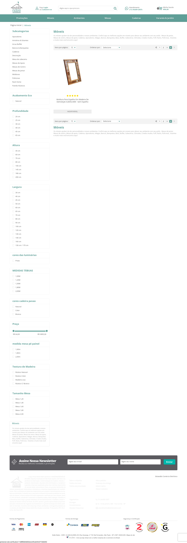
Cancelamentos (75, 505)
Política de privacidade (77, 486)
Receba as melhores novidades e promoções (37, 463)
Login (46, 7)
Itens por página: (61, 47)
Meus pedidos (101, 480)
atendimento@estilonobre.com (109, 508)
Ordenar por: (95, 47)
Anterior (156, 47)
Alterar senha (101, 486)
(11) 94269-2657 (134, 9)
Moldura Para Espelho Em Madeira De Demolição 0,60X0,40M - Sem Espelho (72, 100)
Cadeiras (136, 18)
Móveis (50, 18)
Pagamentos (74, 499)
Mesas (108, 18)
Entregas (72, 502)
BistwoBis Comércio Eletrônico (166, 476)
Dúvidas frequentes (76, 508)
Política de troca (75, 483)
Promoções (22, 18)
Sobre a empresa (75, 480)
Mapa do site (131, 535)
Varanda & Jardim (165, 18)
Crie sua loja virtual (82, 538)
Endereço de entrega (103, 483)
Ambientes (79, 18)
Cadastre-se (47, 9)
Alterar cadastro (102, 489)
